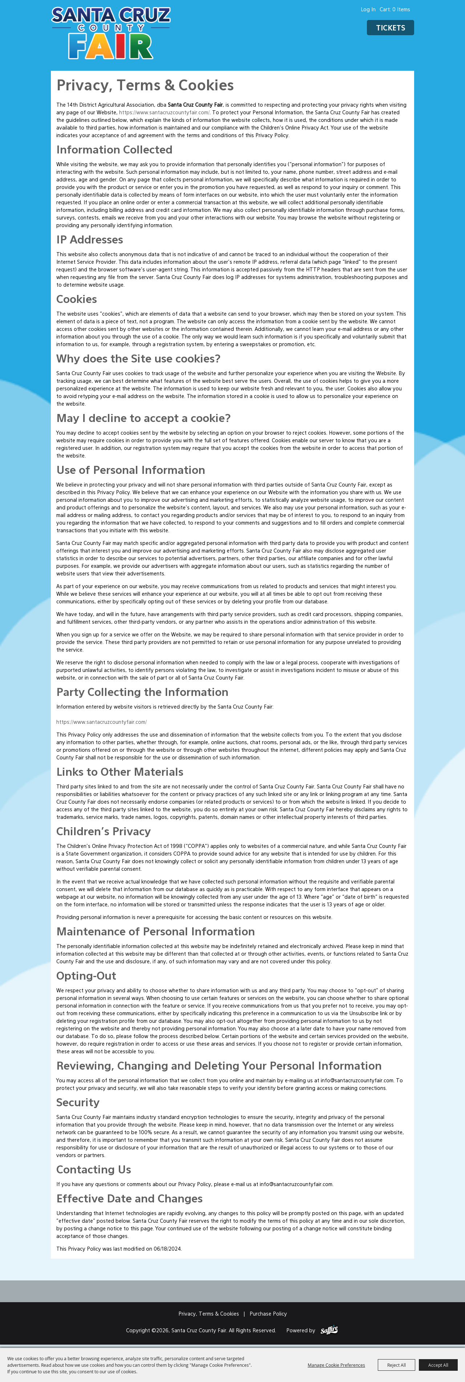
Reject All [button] (396, 1365)
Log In (368, 9)
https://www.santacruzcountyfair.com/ (164, 112)
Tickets (390, 28)
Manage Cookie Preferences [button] (336, 1365)
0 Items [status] (401, 9)
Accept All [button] (438, 1365)
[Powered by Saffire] (329, 1330)
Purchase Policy (268, 1314)
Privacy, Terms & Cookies (208, 1314)
